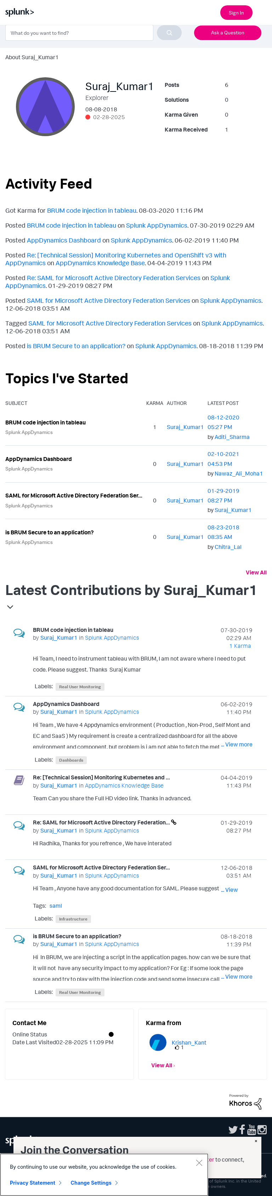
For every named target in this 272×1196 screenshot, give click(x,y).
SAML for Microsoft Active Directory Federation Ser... (73, 495)
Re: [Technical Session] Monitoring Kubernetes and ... (101, 777)
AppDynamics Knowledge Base (100, 263)
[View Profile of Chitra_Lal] (228, 546)
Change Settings (91, 1183)
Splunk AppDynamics (156, 225)
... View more (237, 670)
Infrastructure (73, 919)
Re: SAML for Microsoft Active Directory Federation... (102, 822)
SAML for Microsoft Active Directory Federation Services (108, 300)
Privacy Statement (32, 1183)
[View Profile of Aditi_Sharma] (232, 436)
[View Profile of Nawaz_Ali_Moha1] (239, 473)
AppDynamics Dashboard (64, 240)
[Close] (199, 1162)
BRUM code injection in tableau (91, 210)
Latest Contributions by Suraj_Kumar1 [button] (131, 590)
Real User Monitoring (80, 686)
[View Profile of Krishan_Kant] (189, 1042)
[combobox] (93, 32)
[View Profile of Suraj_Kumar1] (185, 426)
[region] (104, 1174)
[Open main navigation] (262, 12)
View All (256, 572)
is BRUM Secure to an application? (76, 346)
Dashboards (71, 760)
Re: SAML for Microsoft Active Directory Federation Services (113, 278)
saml (56, 905)
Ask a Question (227, 32)
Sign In (236, 13)
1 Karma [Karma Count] (240, 645)
